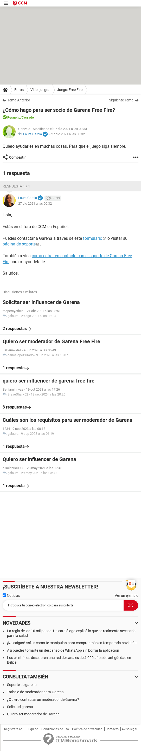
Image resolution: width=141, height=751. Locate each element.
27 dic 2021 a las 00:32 (68, 134)
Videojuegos (40, 90)
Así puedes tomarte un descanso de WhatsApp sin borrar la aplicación (63, 650)
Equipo (33, 729)
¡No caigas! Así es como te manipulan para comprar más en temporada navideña (72, 643)
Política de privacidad (87, 729)
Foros (19, 90)
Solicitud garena (20, 707)
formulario (92, 238)
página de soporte (19, 244)
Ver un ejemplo (126, 595)
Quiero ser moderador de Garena (33, 714)
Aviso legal (129, 729)
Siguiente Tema (121, 100)
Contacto (112, 729)
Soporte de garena (22, 685)
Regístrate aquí (14, 729)
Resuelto (13, 117)
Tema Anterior (19, 100)
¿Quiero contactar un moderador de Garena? (43, 699)
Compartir (17, 157)
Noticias (11, 595)
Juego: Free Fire (69, 90)
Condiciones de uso (55, 729)
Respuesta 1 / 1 (16, 186)
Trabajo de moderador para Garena (35, 692)
